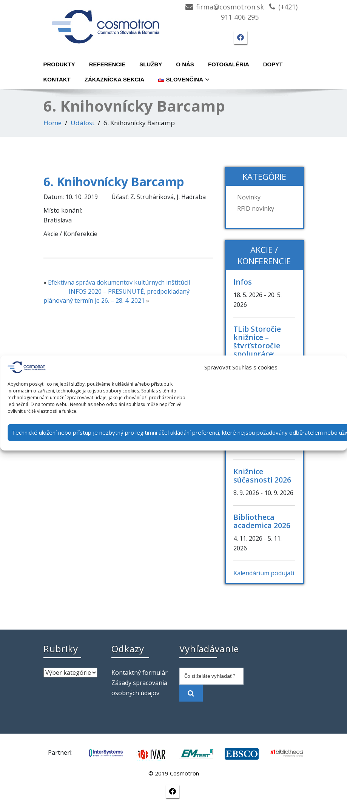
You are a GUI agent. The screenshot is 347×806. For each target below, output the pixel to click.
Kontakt (57, 79)
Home (52, 122)
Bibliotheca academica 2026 (261, 521)
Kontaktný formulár (139, 672)
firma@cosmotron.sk (230, 6)
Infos (242, 282)
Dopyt (273, 64)
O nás (185, 64)
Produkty (59, 64)
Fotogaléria (228, 64)
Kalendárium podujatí (263, 573)
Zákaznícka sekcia (115, 79)
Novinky (249, 197)
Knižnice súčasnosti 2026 (262, 475)
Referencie (107, 64)
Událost (82, 122)
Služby (150, 64)
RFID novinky (255, 208)
